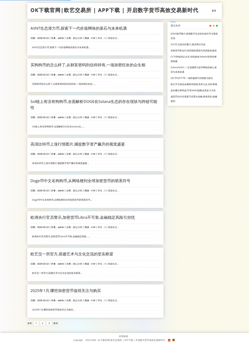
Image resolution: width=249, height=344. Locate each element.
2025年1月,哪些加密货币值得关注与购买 (65, 290)
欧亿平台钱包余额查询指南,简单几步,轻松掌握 (194, 84)
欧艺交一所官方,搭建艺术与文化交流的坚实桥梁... (57, 272)
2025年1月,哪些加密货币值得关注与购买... (53, 309)
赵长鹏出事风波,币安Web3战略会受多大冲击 (193, 90)
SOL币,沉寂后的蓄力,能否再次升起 (188, 44)
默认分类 (77, 38)
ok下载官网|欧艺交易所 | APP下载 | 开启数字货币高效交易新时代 (114, 11)
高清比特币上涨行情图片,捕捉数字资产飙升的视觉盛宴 (77, 144)
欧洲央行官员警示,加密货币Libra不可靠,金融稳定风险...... (61, 236)
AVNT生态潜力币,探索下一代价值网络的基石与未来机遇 (78, 28)
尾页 (55, 323)
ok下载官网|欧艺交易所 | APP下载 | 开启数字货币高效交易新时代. (132, 340)
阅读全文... (113, 38)
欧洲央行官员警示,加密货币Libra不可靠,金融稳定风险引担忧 (82, 217)
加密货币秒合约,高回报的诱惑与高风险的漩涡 (194, 50)
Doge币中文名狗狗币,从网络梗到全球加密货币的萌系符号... (62, 199)
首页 (214, 10)
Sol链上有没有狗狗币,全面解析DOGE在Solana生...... (58, 126)
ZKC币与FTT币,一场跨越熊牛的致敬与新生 (192, 78)
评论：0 (102, 38)
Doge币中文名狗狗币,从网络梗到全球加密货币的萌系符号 (80, 180)
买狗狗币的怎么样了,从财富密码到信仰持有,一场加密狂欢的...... (64, 83)
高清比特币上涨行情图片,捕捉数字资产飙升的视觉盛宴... (60, 163)
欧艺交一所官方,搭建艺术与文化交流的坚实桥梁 (71, 254)
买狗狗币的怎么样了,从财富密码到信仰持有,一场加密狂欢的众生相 (87, 64)
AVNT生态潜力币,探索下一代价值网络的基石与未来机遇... (61, 47)
